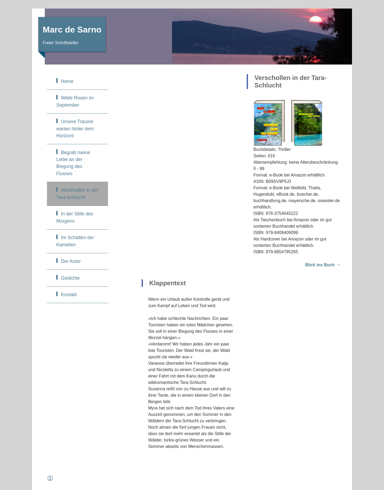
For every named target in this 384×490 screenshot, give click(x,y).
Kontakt (69, 294)
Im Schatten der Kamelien (75, 241)
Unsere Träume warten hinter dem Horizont (75, 128)
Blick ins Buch (319, 265)
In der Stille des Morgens (74, 217)
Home (67, 81)
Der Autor (71, 261)
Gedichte (70, 278)
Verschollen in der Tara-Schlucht (77, 193)
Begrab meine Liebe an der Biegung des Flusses (73, 163)
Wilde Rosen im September (75, 101)
